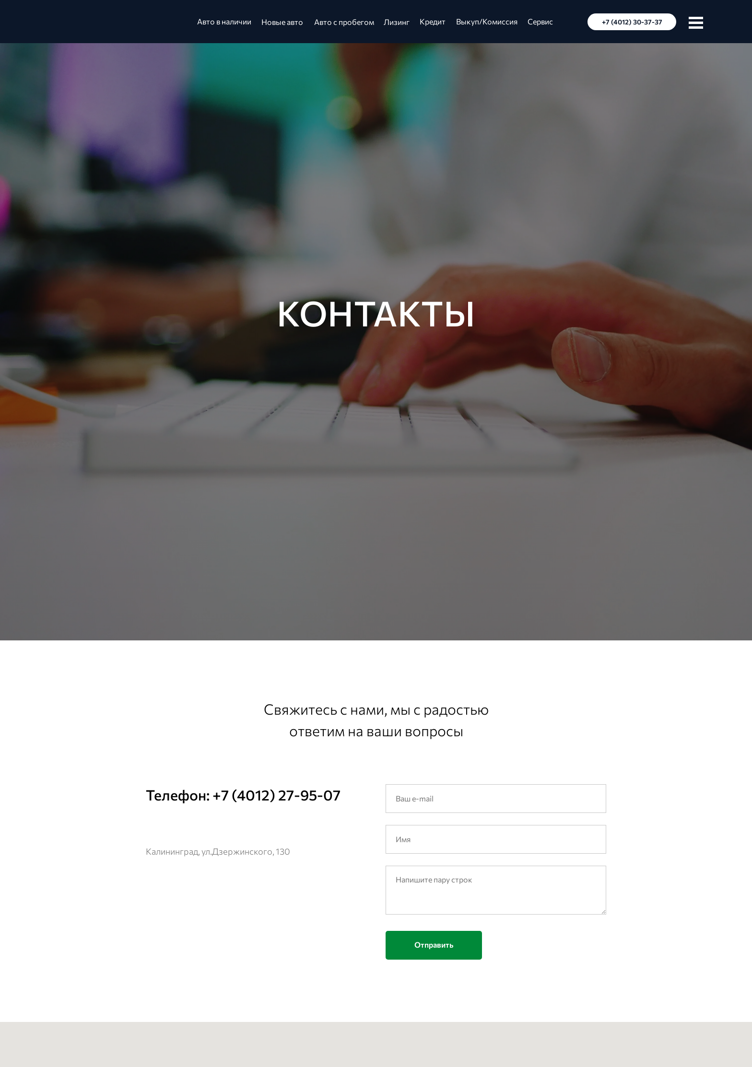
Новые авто (282, 21)
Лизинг (397, 21)
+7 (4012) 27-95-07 (276, 794)
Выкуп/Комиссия (486, 21)
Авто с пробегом (344, 21)
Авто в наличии (224, 21)
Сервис (540, 21)
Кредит (433, 21)
